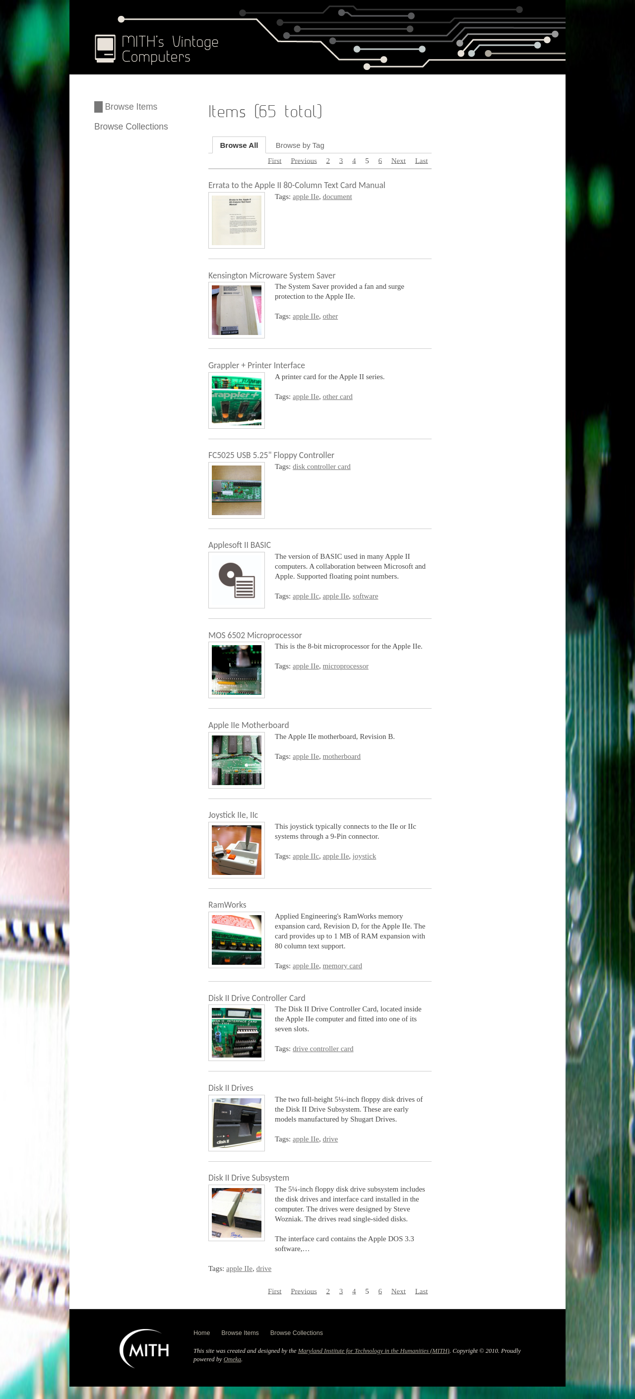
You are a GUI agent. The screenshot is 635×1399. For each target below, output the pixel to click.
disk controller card (322, 466)
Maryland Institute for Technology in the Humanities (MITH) (373, 1350)
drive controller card (323, 1049)
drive (330, 1139)
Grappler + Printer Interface (256, 365)
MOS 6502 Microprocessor (255, 635)
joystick (365, 856)
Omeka (232, 1359)
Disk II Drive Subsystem (248, 1177)
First (275, 160)
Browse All (239, 144)
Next (398, 160)
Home (201, 1333)
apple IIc (306, 596)
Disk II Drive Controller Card (257, 998)
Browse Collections (131, 127)
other (330, 316)
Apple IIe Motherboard (248, 725)
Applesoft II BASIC (239, 544)
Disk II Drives (230, 1087)
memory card (342, 966)
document (337, 196)
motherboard (341, 756)
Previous (304, 160)
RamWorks (227, 904)
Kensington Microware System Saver (272, 275)
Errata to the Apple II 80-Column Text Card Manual (296, 185)
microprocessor (345, 666)
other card (337, 396)
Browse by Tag (300, 144)
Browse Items (131, 107)
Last (421, 160)
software (366, 596)
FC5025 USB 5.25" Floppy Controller (271, 455)
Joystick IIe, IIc (233, 814)
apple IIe (306, 196)
